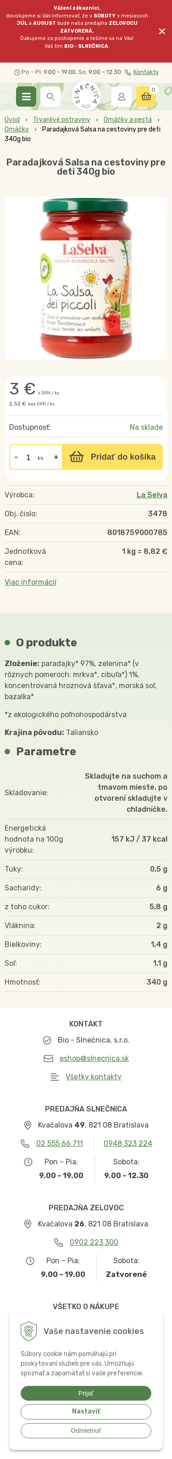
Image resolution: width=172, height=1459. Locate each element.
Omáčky (17, 129)
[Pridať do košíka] (112, 457)
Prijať (86, 1393)
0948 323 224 (128, 1143)
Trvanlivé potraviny (61, 120)
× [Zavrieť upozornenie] (162, 31)
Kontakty (142, 72)
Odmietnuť (86, 1430)
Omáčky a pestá (128, 120)
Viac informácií (30, 582)
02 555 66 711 (59, 1143)
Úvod (12, 120)
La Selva (152, 494)
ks (41, 458)
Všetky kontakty (94, 1076)
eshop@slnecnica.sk (94, 1058)
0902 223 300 (94, 1242)
